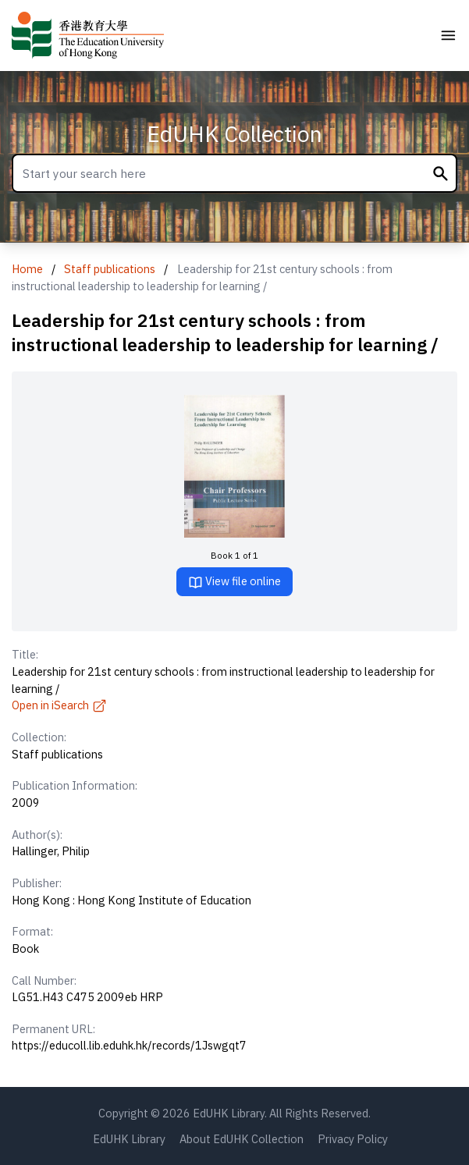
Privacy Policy (353, 1138)
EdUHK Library (129, 1138)
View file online (234, 582)
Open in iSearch (59, 705)
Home (27, 268)
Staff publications (109, 268)
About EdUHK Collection (241, 1138)
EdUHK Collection (234, 133)
